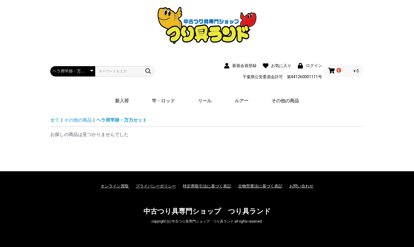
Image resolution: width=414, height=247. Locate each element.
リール (205, 101)
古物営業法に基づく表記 (260, 186)
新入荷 (122, 101)
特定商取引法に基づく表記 (207, 186)
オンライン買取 (115, 186)
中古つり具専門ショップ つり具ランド (207, 211)
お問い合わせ (301, 186)
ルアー (241, 101)
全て (55, 120)
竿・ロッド (163, 101)
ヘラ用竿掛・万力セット (121, 120)
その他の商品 (285, 101)
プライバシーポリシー (156, 186)
